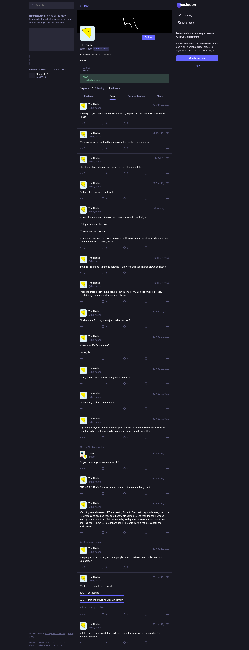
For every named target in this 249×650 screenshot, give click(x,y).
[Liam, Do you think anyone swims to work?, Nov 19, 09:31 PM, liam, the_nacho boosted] (124, 458)
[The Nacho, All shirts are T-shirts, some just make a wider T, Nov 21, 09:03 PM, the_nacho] (124, 319)
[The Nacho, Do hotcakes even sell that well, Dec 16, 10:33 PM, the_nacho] (124, 191)
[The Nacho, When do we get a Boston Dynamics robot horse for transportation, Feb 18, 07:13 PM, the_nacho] (124, 141)
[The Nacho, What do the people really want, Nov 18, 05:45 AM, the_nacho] (124, 596)
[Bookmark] (146, 123)
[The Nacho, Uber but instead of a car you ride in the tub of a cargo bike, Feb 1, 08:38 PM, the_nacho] (124, 166)
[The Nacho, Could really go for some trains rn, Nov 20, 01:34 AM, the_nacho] (124, 401)
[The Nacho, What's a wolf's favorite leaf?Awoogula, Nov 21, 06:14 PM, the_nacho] (124, 348)
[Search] (51, 5)
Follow (148, 37)
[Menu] (166, 37)
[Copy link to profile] (159, 37)
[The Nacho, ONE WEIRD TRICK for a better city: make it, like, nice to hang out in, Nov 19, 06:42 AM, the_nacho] (124, 486)
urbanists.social (101, 49)
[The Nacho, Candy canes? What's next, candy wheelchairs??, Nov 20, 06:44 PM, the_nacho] (124, 376)
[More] (167, 123)
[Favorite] (126, 123)
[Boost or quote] (104, 123)
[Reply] (83, 123)
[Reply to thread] (83, 567)
